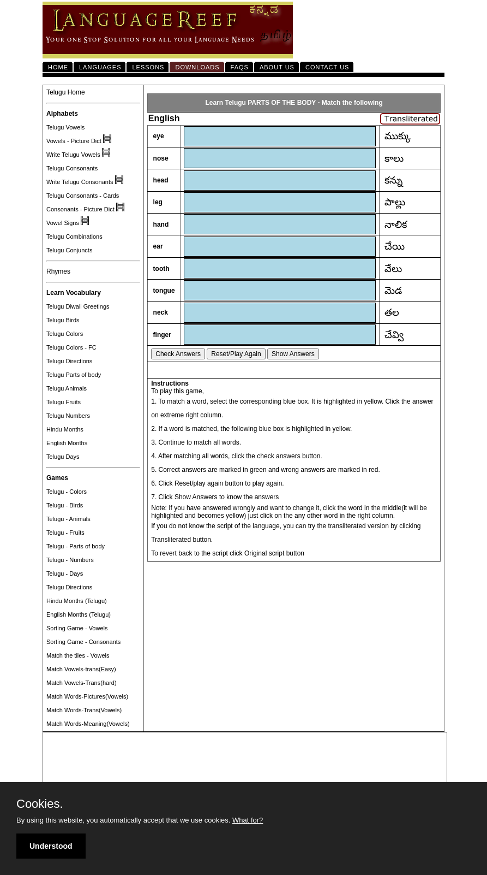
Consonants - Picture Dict (80, 209)
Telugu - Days (64, 573)
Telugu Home (65, 92)
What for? (247, 820)
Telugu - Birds (64, 505)
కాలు (394, 158)
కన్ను (393, 180)
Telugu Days (63, 456)
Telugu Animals (66, 388)
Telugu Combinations (74, 236)
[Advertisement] (244, 758)
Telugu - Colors (66, 491)
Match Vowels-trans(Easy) (81, 669)
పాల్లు (394, 202)
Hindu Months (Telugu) (76, 601)
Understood (51, 846)
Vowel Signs (62, 223)
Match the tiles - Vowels (78, 655)
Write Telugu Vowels (73, 154)
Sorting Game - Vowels (77, 628)
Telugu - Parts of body (75, 546)
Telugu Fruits (63, 402)
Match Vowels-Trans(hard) (81, 682)
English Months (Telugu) (78, 614)
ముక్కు (397, 136)
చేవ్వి (394, 334)
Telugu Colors (64, 333)
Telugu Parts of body (73, 374)
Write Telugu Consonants (79, 182)
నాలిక (395, 224)
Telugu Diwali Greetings (78, 306)
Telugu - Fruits (65, 532)
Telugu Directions (69, 361)
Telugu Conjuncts (69, 250)
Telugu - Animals (68, 519)
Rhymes (58, 271)
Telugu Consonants (72, 168)
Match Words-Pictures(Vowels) (87, 696)
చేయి (394, 246)
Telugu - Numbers (70, 560)
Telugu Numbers (68, 415)
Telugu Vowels (65, 127)
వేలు (393, 268)
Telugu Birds (63, 320)
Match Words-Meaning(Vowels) (88, 723)
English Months (66, 443)
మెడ (393, 290)
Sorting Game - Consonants (83, 641)
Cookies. (39, 804)
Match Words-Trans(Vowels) (84, 710)
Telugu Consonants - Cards (82, 195)
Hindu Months (64, 429)
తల (391, 312)
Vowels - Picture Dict (73, 141)
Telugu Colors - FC (71, 347)
